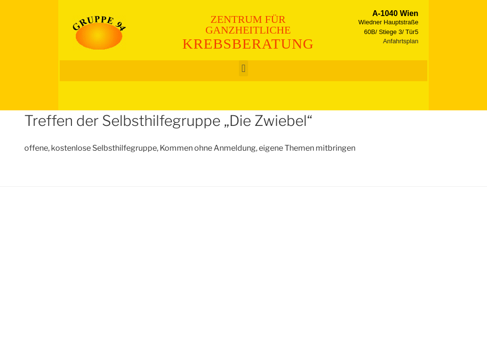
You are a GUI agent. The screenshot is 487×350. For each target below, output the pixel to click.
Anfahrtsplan (401, 41)
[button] (243, 68)
